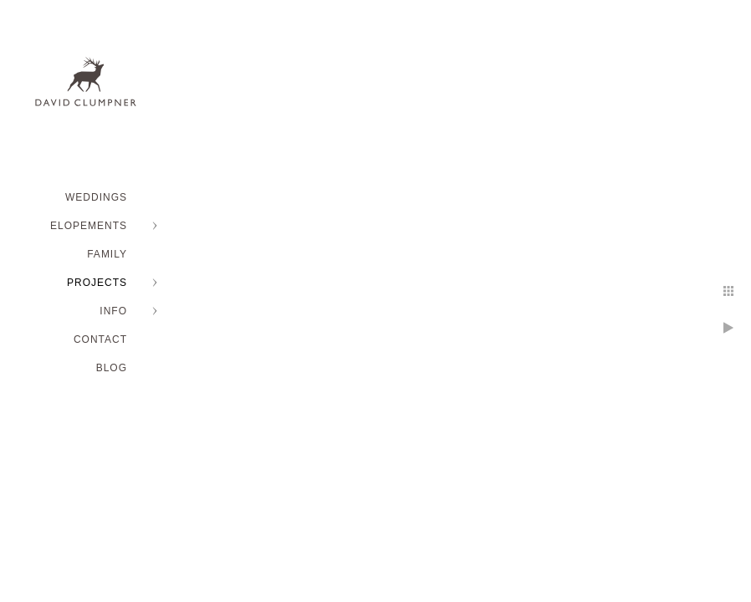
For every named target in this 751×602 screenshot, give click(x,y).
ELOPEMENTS (88, 226)
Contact (100, 339)
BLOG (111, 368)
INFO (113, 311)
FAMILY (107, 254)
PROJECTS (97, 282)
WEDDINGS (96, 197)
